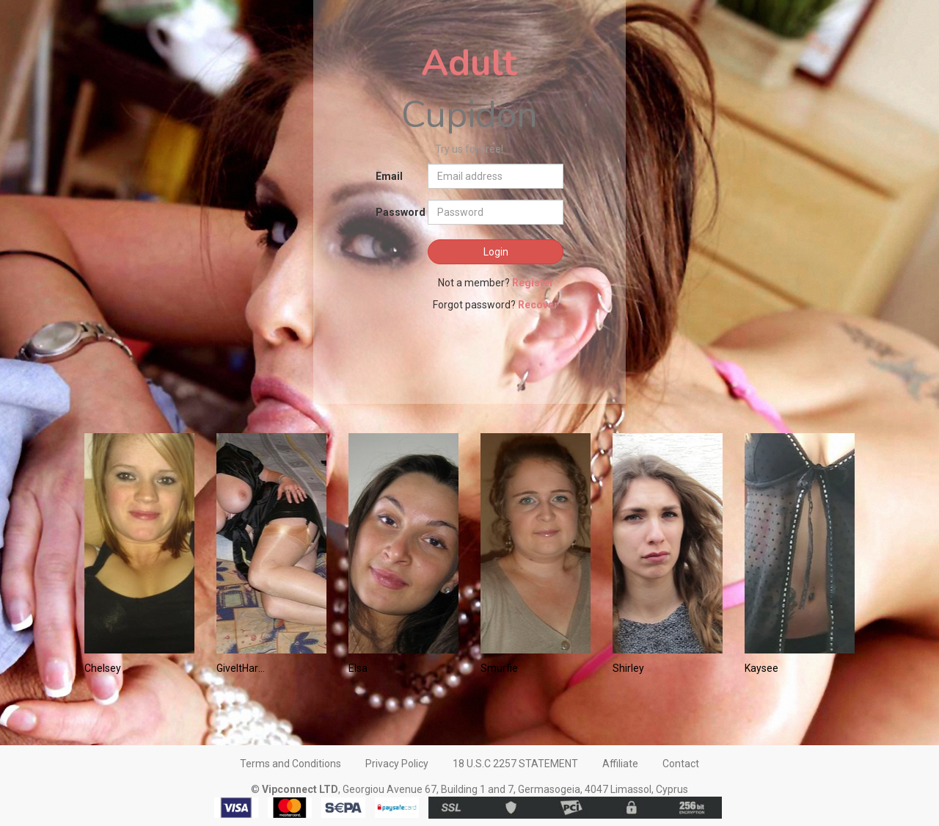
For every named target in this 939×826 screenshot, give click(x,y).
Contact (680, 763)
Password (396, 212)
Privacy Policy (396, 763)
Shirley (628, 668)
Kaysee (761, 668)
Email (389, 176)
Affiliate (620, 763)
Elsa (358, 668)
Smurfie (499, 668)
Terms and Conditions (290, 763)
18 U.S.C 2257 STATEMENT (515, 763)
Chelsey (102, 668)
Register (533, 283)
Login (495, 252)
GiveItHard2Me (241, 668)
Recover (538, 305)
